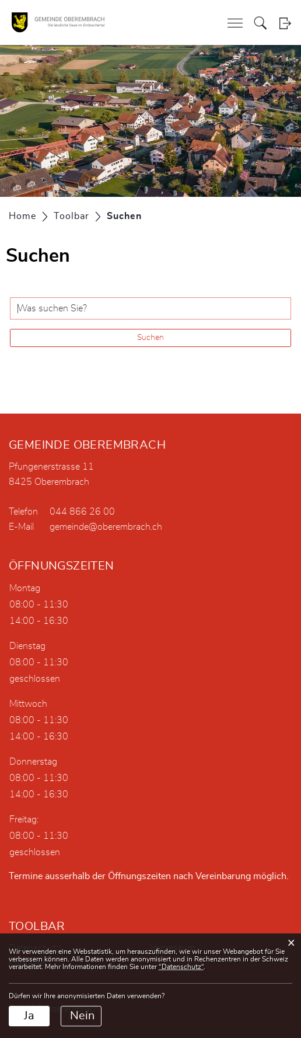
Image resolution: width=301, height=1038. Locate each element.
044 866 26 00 (82, 511)
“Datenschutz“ (181, 966)
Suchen (150, 338)
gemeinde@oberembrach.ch (106, 527)
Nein (82, 1016)
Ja (29, 1016)
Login (285, 23)
